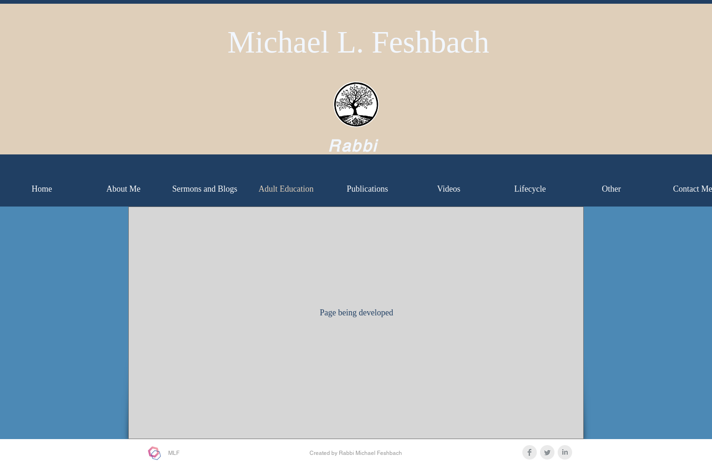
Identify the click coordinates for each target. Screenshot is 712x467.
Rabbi (353, 145)
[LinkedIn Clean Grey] (565, 452)
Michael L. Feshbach (358, 42)
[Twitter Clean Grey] (547, 452)
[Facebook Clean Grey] (529, 452)
